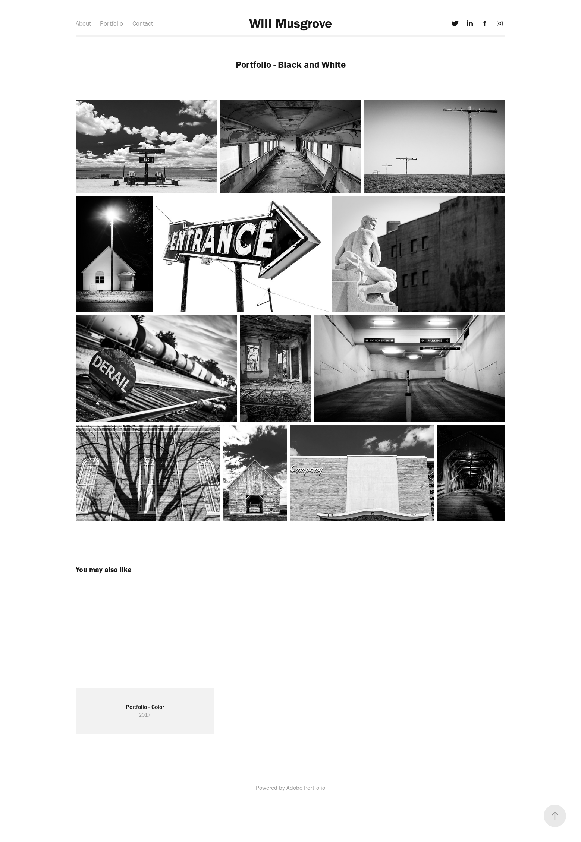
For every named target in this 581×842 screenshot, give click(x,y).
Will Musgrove (290, 23)
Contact (142, 23)
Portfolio (111, 23)
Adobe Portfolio (305, 787)
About (83, 23)
